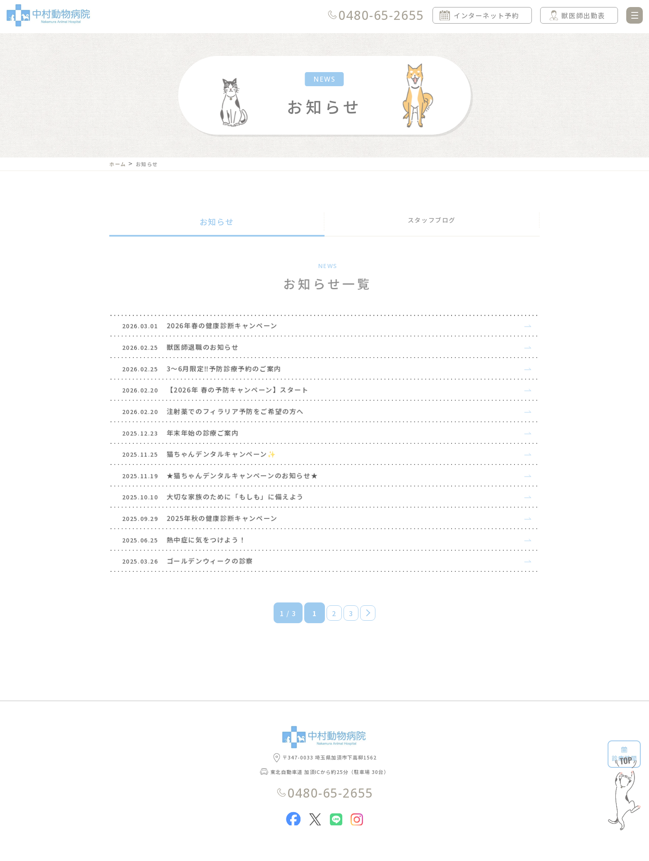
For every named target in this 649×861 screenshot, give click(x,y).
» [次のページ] (373, 648)
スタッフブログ (432, 221)
